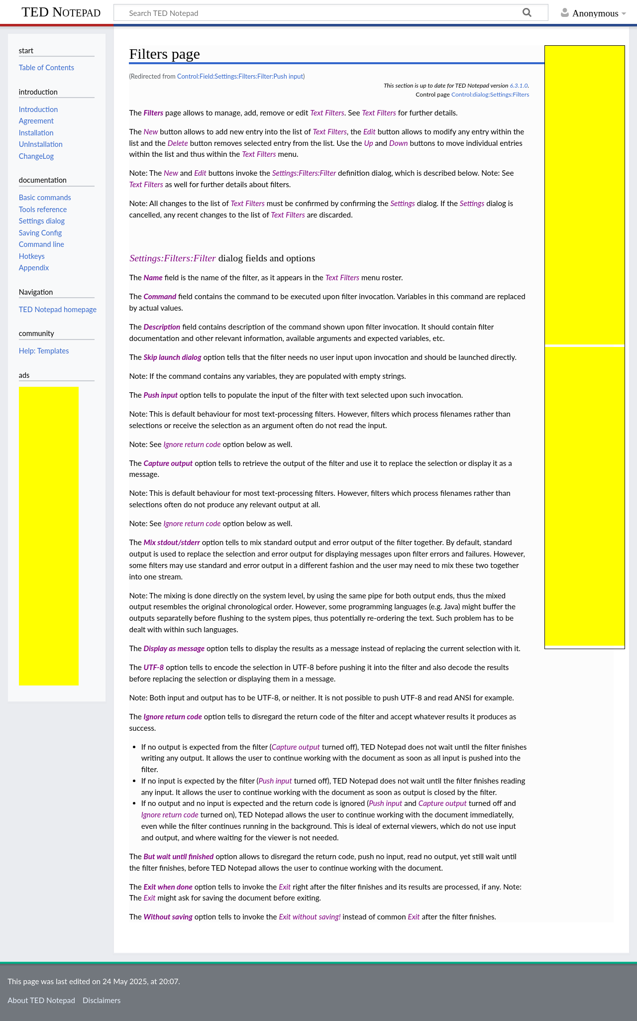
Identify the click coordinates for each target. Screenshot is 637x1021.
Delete (178, 142)
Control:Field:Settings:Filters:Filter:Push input (240, 76)
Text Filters (327, 112)
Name (153, 277)
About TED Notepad (41, 1000)
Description (162, 326)
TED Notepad (61, 11)
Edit (369, 131)
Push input (161, 394)
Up (368, 142)
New (151, 131)
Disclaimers (101, 1000)
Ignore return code (191, 444)
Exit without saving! (309, 916)
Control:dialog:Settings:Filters (490, 94)
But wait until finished (179, 856)
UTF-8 (154, 667)
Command (160, 296)
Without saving (168, 916)
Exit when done (168, 886)
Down (398, 142)
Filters (154, 112)
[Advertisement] (49, 536)
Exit (285, 886)
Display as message (174, 648)
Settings (402, 203)
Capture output (168, 462)
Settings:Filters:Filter (304, 172)
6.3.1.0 (519, 85)
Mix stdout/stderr (172, 542)
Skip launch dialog (173, 356)
